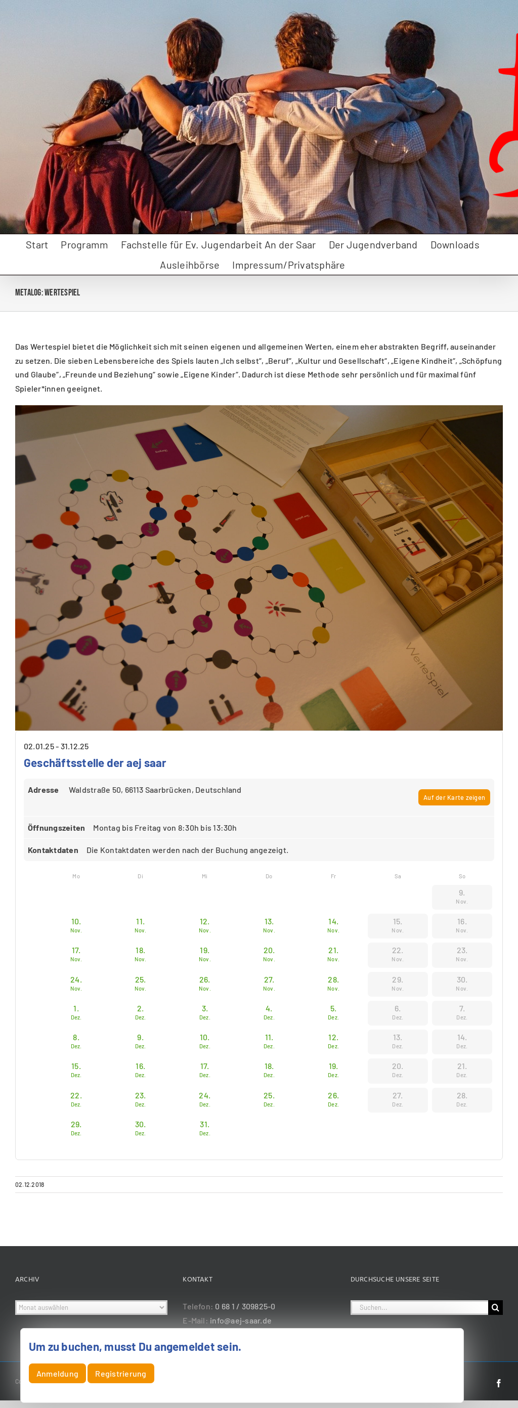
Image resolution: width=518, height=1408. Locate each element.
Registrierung (120, 1373)
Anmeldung (57, 1373)
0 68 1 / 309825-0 (245, 1306)
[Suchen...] (419, 1307)
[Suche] (495, 1307)
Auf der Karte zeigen (454, 797)
